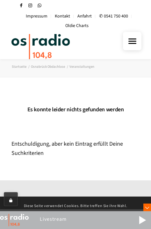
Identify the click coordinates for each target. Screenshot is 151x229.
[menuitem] (37, 16)
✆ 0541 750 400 (113, 16)
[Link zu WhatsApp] (39, 5)
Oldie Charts (77, 26)
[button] (142, 220)
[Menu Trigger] (132, 41)
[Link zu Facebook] (21, 5)
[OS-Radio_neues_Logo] (59, 46)
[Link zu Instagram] (30, 5)
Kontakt (62, 16)
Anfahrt (84, 16)
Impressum (36, 16)
